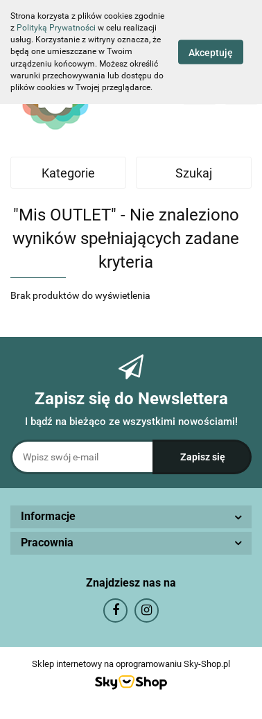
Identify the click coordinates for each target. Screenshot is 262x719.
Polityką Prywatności (56, 28)
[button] (131, 516)
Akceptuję (211, 52)
